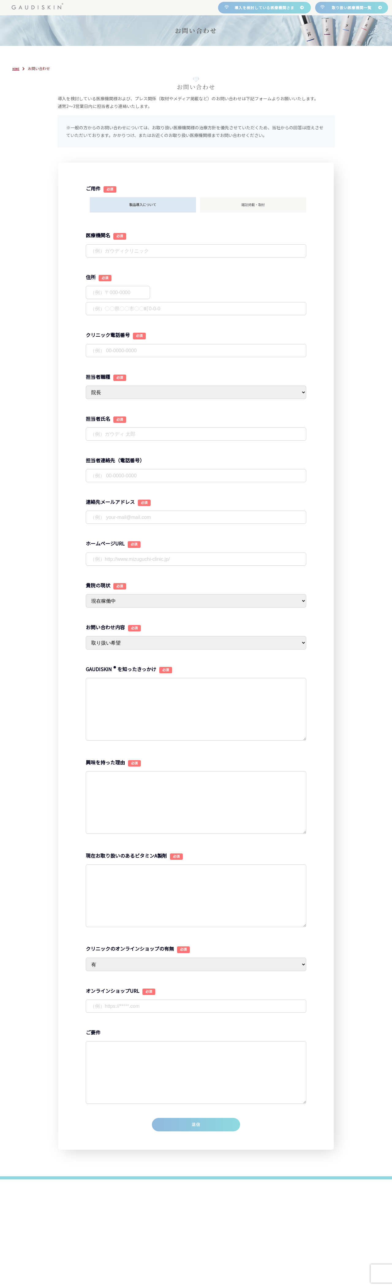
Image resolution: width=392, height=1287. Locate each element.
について (126, 55)
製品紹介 (190, 55)
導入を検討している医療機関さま (264, 7)
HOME (64, 55)
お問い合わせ (319, 55)
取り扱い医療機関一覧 (351, 7)
